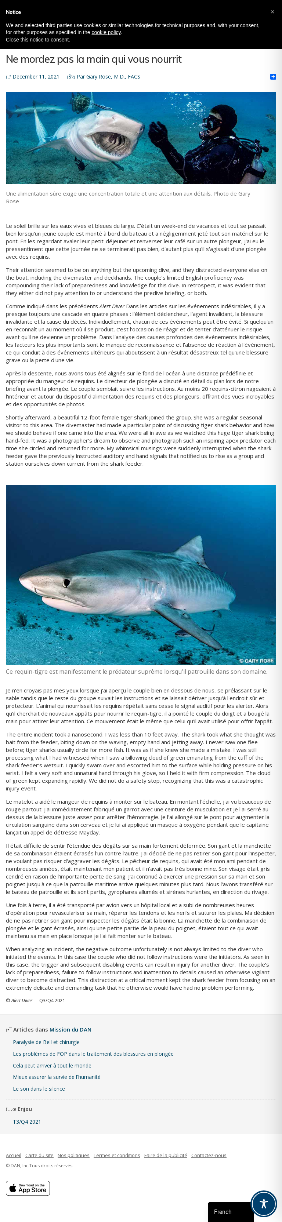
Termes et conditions (117, 1155)
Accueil (13, 1155)
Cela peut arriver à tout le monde (52, 1065)
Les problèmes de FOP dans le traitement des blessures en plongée (93, 1053)
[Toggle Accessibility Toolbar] (263, 1203)
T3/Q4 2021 (27, 1121)
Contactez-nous (209, 1155)
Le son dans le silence (39, 1088)
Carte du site (39, 1155)
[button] (272, 12)
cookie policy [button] (105, 32)
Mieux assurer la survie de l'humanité (57, 1076)
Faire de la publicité (165, 1155)
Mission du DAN (70, 1029)
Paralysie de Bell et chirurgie (46, 1042)
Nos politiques (74, 1155)
